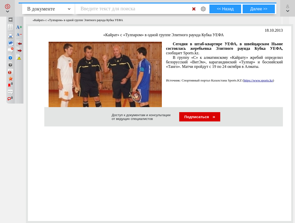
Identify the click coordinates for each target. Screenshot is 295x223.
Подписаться (199, 117)
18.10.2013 (274, 30)
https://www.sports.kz (258, 80)
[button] (7, 8)
